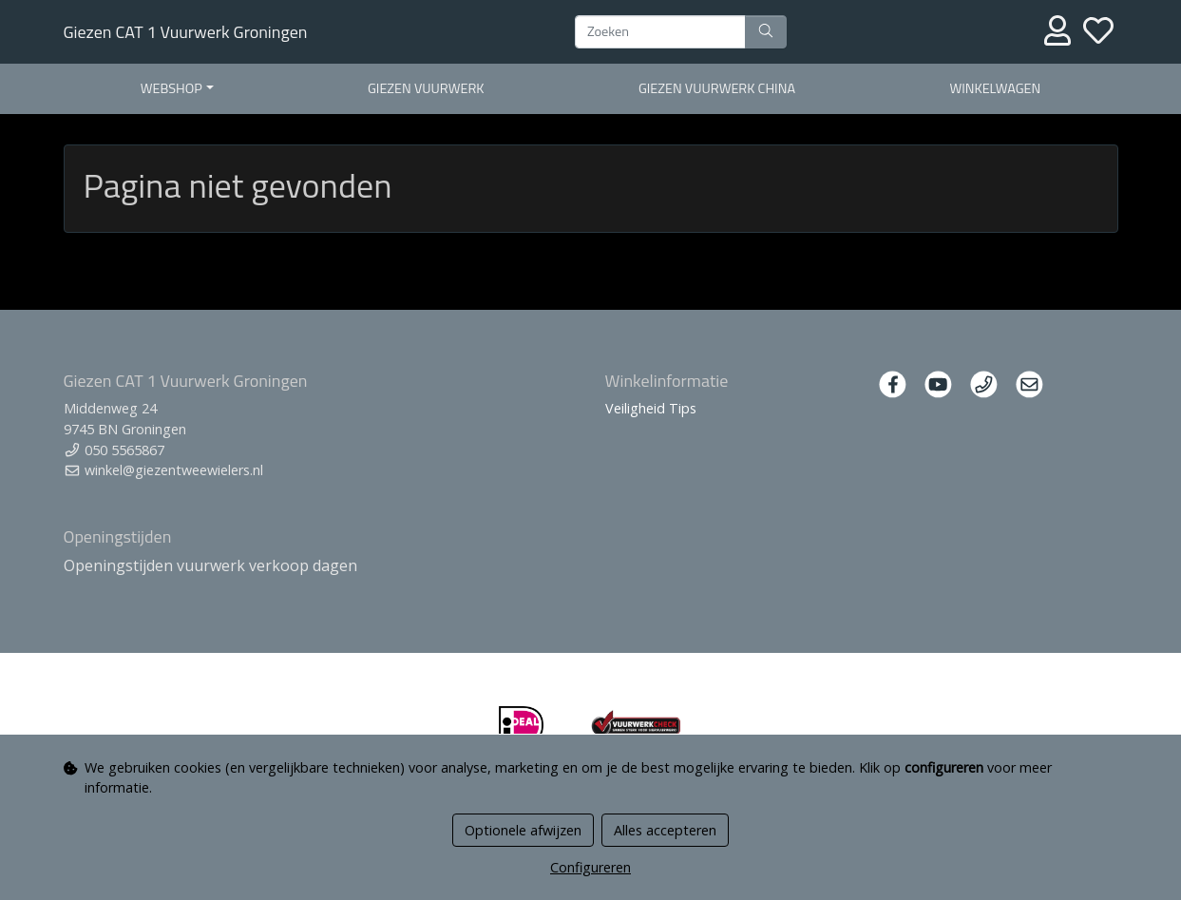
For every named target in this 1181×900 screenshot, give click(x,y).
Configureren (590, 867)
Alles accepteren (665, 830)
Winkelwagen (994, 88)
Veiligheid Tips (650, 408)
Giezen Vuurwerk (426, 88)
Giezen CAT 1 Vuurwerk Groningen (186, 32)
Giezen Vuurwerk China (716, 88)
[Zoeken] (660, 32)
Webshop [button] (171, 88)
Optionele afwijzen (523, 830)
